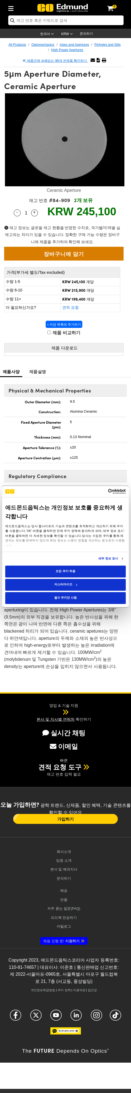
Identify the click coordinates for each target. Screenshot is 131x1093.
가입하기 (65, 819)
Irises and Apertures (74, 45)
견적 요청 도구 (59, 767)
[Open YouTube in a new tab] (56, 1017)
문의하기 (86, 34)
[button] (98, 60)
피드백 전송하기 (64, 918)
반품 (63, 900)
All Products (17, 45)
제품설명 (37, 371)
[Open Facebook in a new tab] (15, 1017)
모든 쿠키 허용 (65, 571)
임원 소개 (64, 860)
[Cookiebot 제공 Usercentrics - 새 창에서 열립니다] (102, 491)
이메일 (64, 746)
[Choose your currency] (68, 34)
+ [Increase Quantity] (34, 212)
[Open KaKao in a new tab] (66, 1033)
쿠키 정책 (64, 990)
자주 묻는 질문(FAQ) (63, 908)
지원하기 (61, 941)
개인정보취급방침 (43, 990)
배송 (63, 890)
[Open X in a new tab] (35, 1017)
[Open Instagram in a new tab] (96, 1017)
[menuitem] (12, 7)
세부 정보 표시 (108, 558)
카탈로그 (64, 926)
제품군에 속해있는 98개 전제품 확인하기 (55, 61)
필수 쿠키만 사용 (65, 597)
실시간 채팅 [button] (64, 733)
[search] (66, 20)
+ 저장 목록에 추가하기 (64, 324)
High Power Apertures (67, 50)
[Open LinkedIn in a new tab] (76, 1017)
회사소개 (64, 852)
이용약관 (79, 990)
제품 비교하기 (63, 332)
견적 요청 (70, 307)
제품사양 (11, 371)
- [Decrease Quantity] (17, 212)
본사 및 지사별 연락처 (56, 719)
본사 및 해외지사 (63, 869)
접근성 (92, 990)
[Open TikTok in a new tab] (115, 1017)
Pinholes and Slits (107, 45)
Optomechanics (42, 45)
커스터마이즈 (65, 584)
